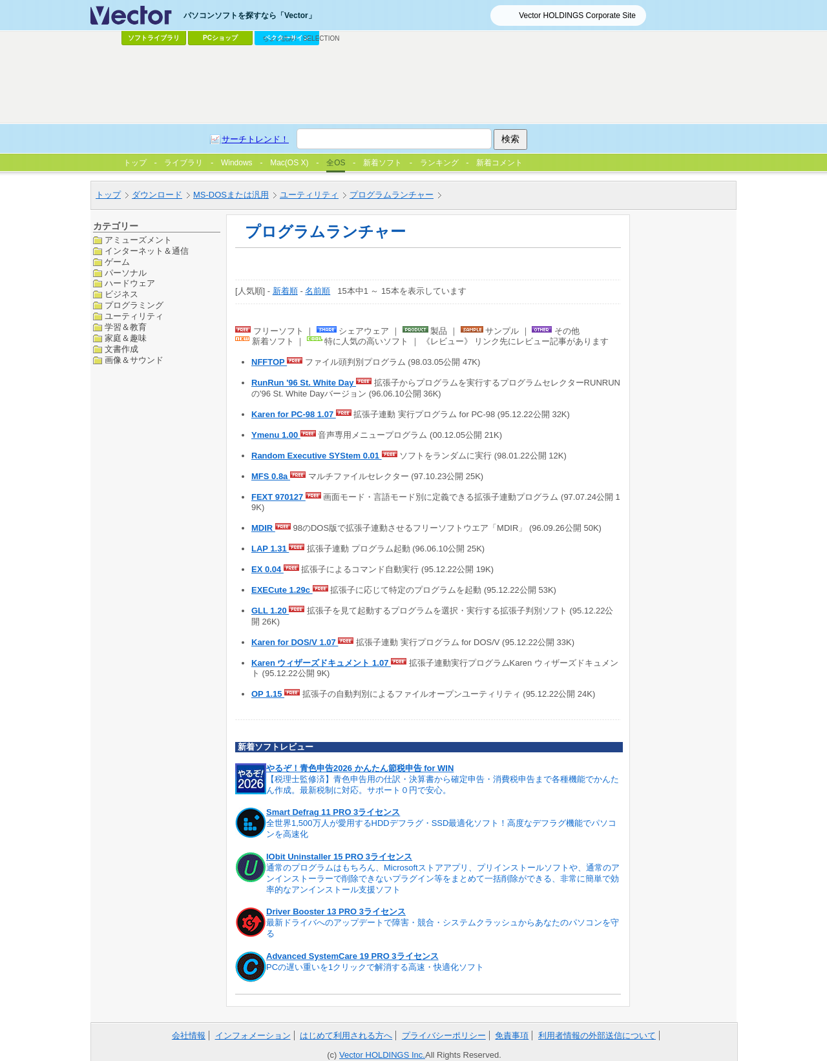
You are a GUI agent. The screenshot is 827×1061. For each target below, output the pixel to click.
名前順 (317, 291)
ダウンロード (157, 195)
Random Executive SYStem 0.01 (316, 455)
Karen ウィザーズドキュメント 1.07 (321, 663)
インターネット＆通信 (147, 251)
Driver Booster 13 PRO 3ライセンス (336, 911)
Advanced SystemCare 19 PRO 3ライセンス (352, 956)
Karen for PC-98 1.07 (293, 414)
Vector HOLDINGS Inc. (382, 1055)
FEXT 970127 (278, 497)
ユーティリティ (309, 195)
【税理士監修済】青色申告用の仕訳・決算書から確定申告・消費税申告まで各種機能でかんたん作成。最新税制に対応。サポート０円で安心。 (442, 784)
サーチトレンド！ (255, 139)
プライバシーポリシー (444, 1035)
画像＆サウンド (134, 360)
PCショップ (220, 37)
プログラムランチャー (392, 195)
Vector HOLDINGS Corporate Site (577, 15)
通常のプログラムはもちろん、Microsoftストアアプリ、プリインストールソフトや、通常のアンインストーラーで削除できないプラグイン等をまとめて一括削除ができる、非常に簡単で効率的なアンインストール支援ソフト (443, 878)
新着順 (285, 291)
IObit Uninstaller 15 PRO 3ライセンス (339, 856)
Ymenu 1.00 (275, 435)
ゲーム (117, 262)
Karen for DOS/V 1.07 (294, 642)
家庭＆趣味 (126, 338)
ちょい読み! (279, 38)
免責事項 (512, 1035)
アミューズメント (138, 240)
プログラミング (134, 305)
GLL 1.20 (270, 610)
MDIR (263, 528)
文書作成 (121, 349)
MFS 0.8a (270, 476)
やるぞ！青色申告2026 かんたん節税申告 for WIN (360, 768)
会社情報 (188, 1035)
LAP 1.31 (270, 548)
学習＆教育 (126, 327)
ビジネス (121, 294)
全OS (335, 162)
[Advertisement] (413, 85)
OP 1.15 (267, 694)
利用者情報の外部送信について (597, 1035)
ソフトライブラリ (154, 37)
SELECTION (321, 38)
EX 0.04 (267, 569)
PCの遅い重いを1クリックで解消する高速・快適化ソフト (375, 967)
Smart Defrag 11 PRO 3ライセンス (333, 812)
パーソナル (126, 273)
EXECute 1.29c (282, 590)
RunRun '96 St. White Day (303, 382)
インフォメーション (253, 1035)
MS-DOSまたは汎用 (231, 195)
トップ (108, 195)
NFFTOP (269, 362)
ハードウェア (130, 283)
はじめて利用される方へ (346, 1035)
